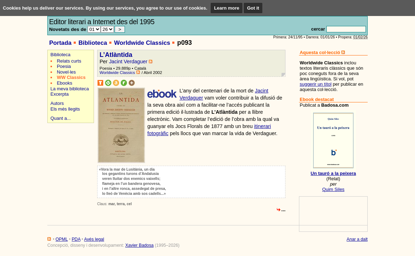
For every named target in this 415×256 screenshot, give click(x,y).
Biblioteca (92, 42)
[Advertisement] (69, 150)
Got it (253, 8)
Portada (60, 42)
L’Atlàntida (116, 54)
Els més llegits (65, 109)
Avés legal (94, 239)
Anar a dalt (357, 239)
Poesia (64, 66)
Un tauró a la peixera (333, 173)
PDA (76, 239)
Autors (57, 103)
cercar (318, 29)
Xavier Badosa (139, 245)
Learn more (226, 8)
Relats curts (69, 61)
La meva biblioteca (70, 88)
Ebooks (64, 83)
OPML (62, 239)
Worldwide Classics (142, 42)
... (283, 209)
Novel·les (66, 72)
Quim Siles (333, 189)
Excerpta (60, 94)
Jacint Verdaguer (128, 61)
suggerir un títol (315, 84)
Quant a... (61, 118)
